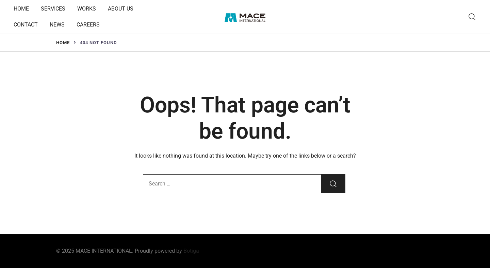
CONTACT (26, 24)
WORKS (86, 8)
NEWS (57, 24)
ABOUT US (120, 8)
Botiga (191, 251)
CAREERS (88, 24)
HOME (21, 8)
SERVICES (53, 8)
